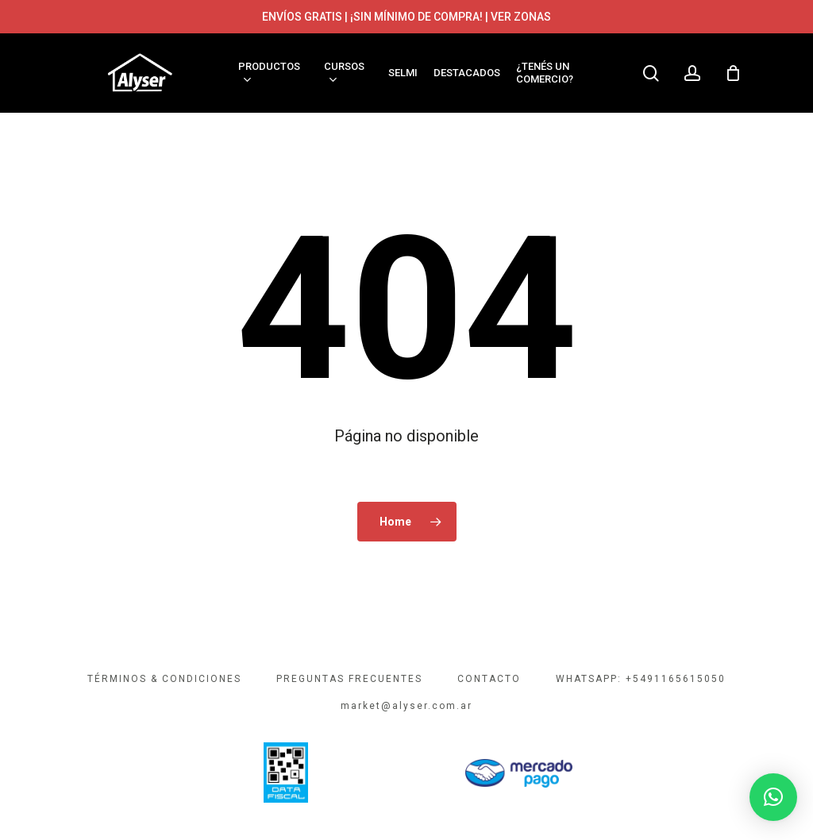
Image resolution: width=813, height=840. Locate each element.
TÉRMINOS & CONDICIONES (164, 678)
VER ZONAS (521, 16)
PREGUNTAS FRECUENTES (349, 678)
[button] (773, 797)
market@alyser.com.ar (406, 705)
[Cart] (733, 73)
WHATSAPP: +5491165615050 (641, 678)
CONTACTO (489, 678)
